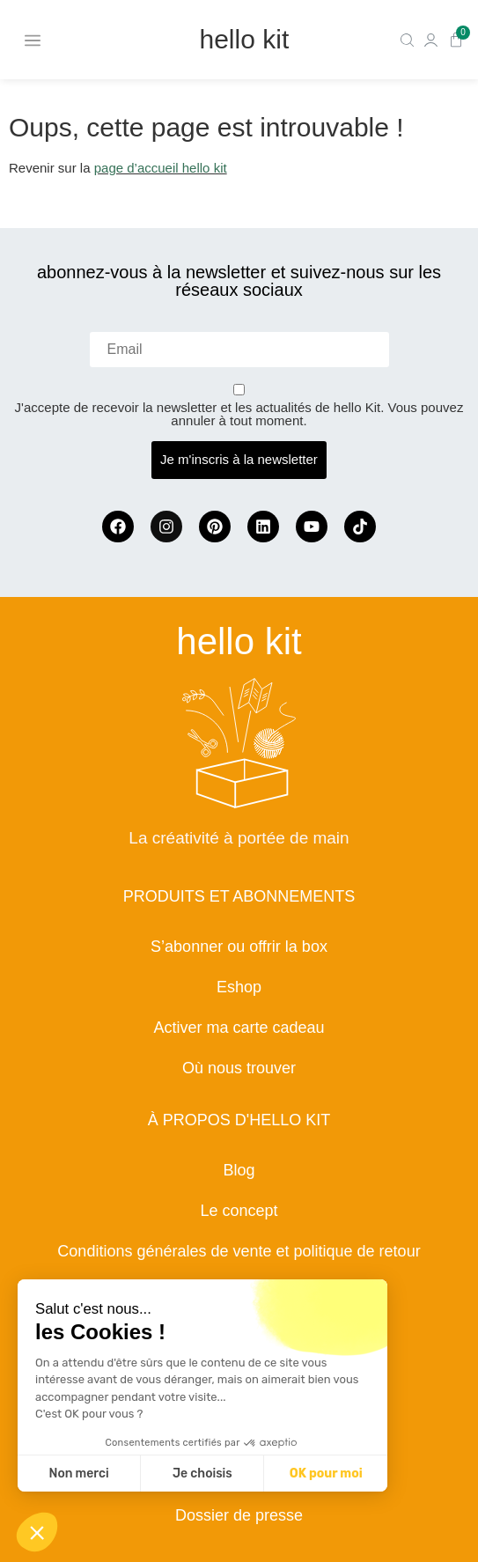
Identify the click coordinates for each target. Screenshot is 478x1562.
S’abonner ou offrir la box (239, 946)
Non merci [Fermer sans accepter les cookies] (78, 1473)
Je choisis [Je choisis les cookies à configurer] (202, 1473)
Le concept (238, 1210)
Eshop (239, 987)
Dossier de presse (239, 1515)
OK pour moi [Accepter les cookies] (326, 1473)
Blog (238, 1170)
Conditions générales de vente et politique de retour (238, 1251)
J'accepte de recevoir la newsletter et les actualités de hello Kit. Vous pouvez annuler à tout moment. (239, 414)
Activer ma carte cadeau (238, 1027)
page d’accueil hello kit (160, 167)
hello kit (245, 39)
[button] (37, 1532)
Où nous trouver (239, 1068)
